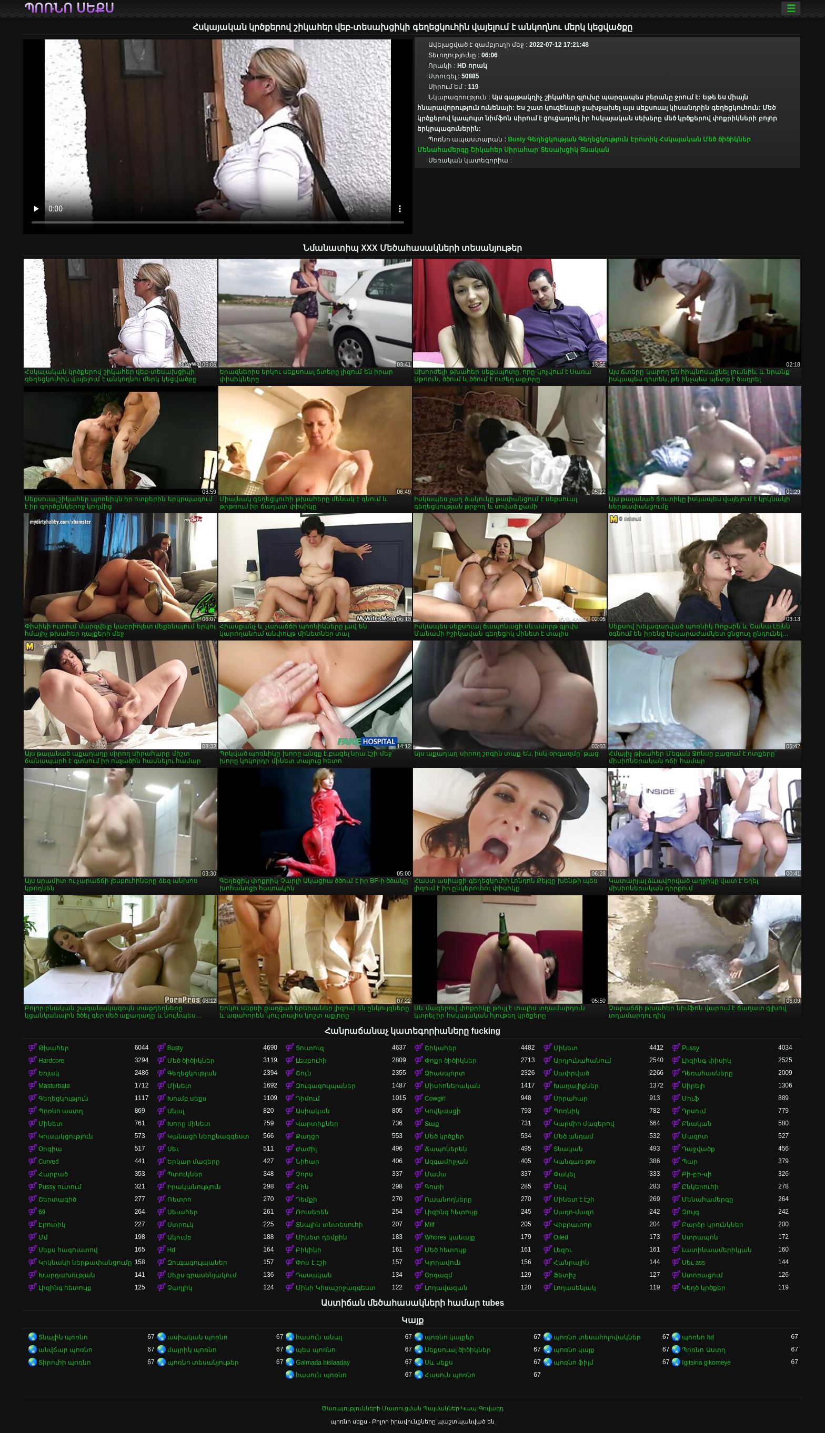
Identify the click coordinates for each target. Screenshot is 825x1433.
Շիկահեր (486, 150)
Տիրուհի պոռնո (64, 1362)
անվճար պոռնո (65, 1350)
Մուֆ (690, 1098)
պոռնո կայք (574, 1350)
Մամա (436, 1174)
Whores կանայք (450, 1237)
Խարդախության (66, 1275)
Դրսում (694, 1111)
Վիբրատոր (573, 1224)
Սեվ (560, 1187)
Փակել (564, 1174)
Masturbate (54, 1086)
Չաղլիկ (180, 1288)
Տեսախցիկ (559, 150)
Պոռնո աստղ (60, 1111)
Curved (48, 1161)
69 (41, 1212)
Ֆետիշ (565, 1275)
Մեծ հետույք (446, 1250)
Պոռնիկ (567, 1111)
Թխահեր (53, 1048)
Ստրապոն (700, 1237)
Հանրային (571, 1262)
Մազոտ (695, 1136)
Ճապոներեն (446, 1149)
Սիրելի (693, 1086)
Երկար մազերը (193, 1161)
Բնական (697, 1123)
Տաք (432, 1123)
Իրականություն (194, 1187)
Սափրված (571, 1073)
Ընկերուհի (700, 1187)
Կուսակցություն (65, 1136)
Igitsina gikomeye (706, 1362)
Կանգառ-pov (575, 1161)
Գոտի (434, 1187)
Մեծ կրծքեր (444, 1136)
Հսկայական (680, 139)
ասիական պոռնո (197, 1337)
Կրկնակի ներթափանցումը (85, 1262)
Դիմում (308, 1098)
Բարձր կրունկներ (712, 1224)
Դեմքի (306, 1199)
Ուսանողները (448, 1199)
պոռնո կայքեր (449, 1337)
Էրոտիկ (644, 139)
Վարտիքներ (317, 1123)
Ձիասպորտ (445, 1073)
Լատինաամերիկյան (717, 1250)
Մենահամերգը (443, 150)
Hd (171, 1250)
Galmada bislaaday (323, 1362)
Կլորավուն (443, 1262)
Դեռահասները (707, 1073)
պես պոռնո (315, 1350)
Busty (516, 139)
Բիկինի (308, 1250)
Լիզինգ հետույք (451, 1212)
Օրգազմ (438, 1275)
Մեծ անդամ (573, 1136)
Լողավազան (446, 1288)
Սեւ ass (693, 1262)
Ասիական (313, 1111)
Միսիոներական (452, 1086)
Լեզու (563, 1250)
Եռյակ (48, 1073)
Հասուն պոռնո (450, 1375)
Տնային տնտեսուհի (329, 1224)
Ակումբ (179, 1237)
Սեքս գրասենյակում (202, 1275)
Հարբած (53, 1174)
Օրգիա (50, 1149)
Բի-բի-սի (697, 1174)
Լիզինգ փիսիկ (706, 1060)
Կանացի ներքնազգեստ (208, 1136)
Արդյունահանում (582, 1060)
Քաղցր (307, 1136)
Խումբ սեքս (187, 1098)
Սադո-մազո (574, 1212)
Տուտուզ (310, 1048)
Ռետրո (179, 1199)
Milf (430, 1224)
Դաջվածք (698, 1149)
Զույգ (690, 1212)
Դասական (314, 1275)
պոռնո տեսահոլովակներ (597, 1337)
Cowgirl (435, 1098)
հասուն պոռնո (321, 1375)
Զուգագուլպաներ (326, 1086)
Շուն (303, 1073)
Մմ (43, 1237)
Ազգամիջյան (446, 1161)
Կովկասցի (443, 1111)
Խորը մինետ (188, 1123)
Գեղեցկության (552, 139)
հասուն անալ (318, 1337)
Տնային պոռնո (63, 1337)
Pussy (690, 1048)
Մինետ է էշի (574, 1199)
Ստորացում (702, 1275)
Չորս (304, 1174)
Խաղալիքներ (576, 1086)
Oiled (561, 1237)
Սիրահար (521, 150)
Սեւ (173, 1149)
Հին (302, 1187)
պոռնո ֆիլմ (573, 1362)
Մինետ (566, 1048)
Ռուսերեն (312, 1212)
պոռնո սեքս (69, 8)
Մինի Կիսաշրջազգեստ (335, 1288)
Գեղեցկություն (603, 139)
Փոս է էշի (311, 1262)
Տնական (594, 150)
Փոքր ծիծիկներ (451, 1060)
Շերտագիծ (57, 1199)
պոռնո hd (698, 1337)
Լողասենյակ (575, 1288)
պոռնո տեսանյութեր (203, 1362)
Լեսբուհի (311, 1060)
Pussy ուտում (60, 1187)
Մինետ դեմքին (321, 1237)
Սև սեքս (439, 1362)
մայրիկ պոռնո (192, 1350)
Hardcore (51, 1060)
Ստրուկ (180, 1224)
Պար (690, 1161)
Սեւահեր (182, 1212)
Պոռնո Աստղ (703, 1350)
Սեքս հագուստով (68, 1250)
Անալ (175, 1111)
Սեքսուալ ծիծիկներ (458, 1350)
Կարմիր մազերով (584, 1123)
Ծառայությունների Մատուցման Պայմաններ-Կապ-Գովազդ (412, 1408)
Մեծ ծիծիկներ (726, 139)
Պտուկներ (185, 1174)
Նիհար (307, 1161)
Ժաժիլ (306, 1149)
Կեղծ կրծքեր (703, 1288)
